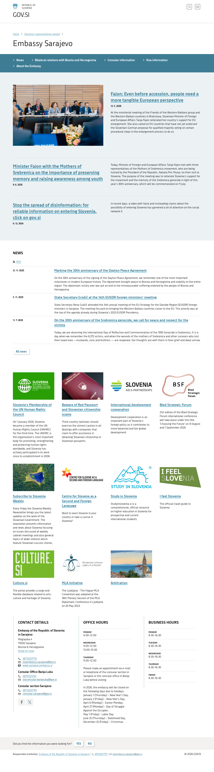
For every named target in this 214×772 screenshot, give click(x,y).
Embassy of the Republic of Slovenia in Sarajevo (64, 754)
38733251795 (30, 690)
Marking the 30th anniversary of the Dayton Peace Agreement (100, 270)
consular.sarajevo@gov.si (37, 693)
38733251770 (30, 658)
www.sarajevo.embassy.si (37, 665)
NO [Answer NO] (90, 743)
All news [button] (21, 351)
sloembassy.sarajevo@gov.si (39, 662)
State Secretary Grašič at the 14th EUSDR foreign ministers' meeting (105, 297)
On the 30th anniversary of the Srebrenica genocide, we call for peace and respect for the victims (121, 322)
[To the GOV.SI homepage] (33, 11)
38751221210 (29, 676)
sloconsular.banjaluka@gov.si (40, 679)
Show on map (26, 650)
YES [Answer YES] (78, 743)
